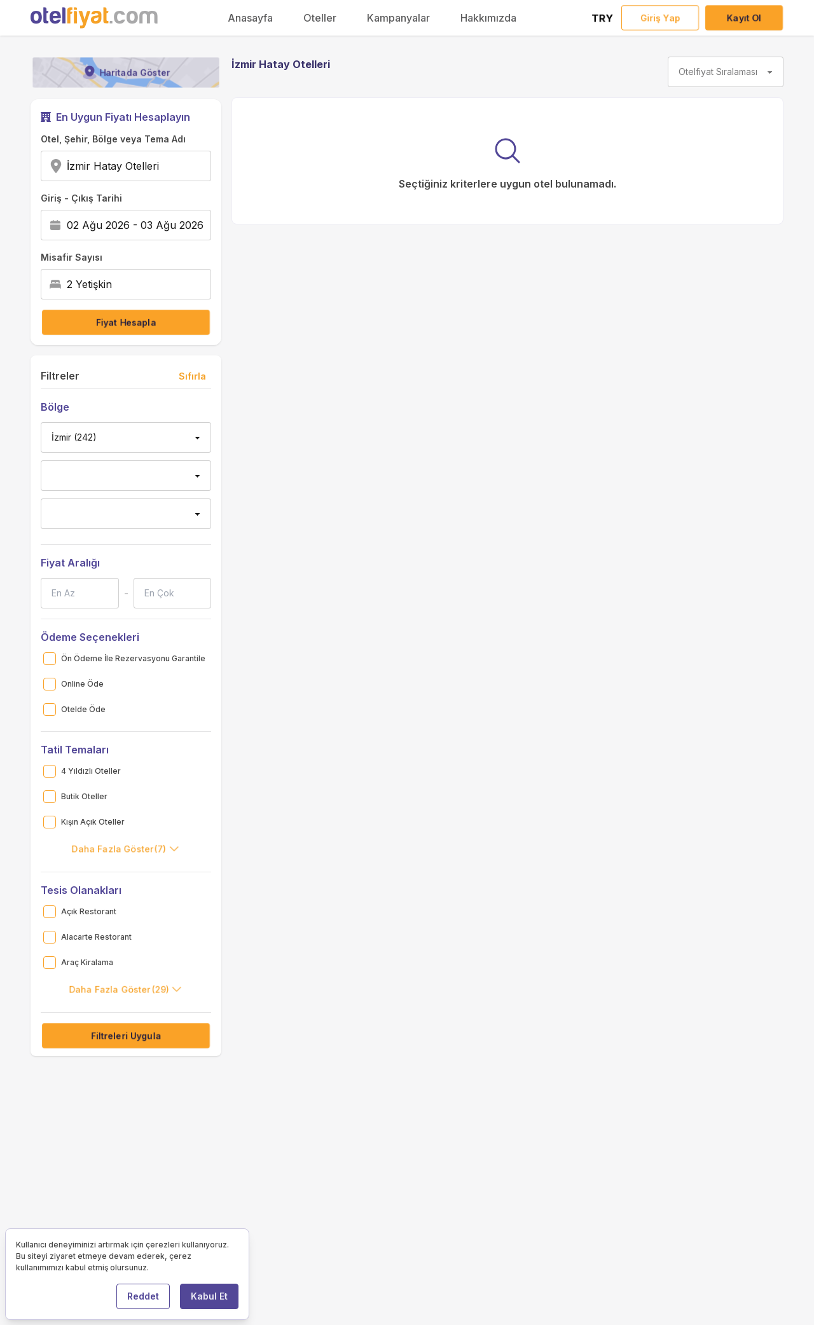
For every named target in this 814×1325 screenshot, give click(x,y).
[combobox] (163, 166)
